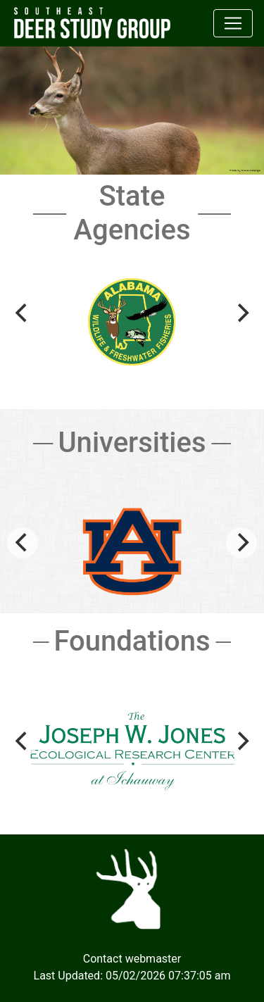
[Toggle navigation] (233, 23)
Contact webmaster (132, 958)
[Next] (241, 313)
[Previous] (22, 313)
